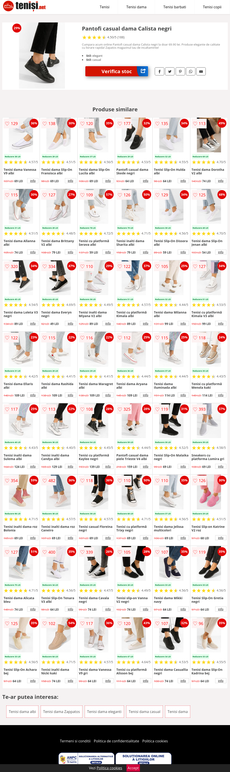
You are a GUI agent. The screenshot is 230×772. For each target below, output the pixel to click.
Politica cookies (155, 741)
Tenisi (104, 6)
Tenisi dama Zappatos (61, 711)
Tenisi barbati (174, 6)
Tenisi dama (136, 6)
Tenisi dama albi (22, 711)
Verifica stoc (125, 71)
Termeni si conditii (75, 741)
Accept (133, 767)
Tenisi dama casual (144, 711)
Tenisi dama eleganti (104, 711)
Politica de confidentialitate (116, 741)
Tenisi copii (212, 6)
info (32, 181)
